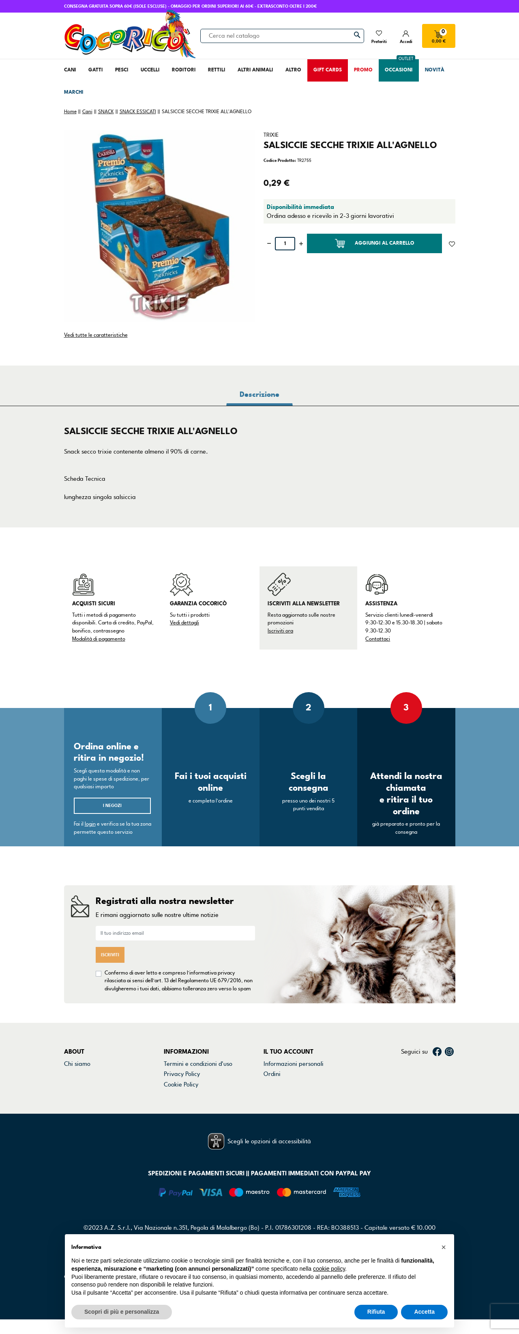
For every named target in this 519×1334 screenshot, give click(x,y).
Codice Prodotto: (280, 160)
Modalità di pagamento (98, 639)
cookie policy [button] (329, 1268)
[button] (443, 1247)
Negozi (73, 1084)
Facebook (437, 1051)
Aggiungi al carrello (374, 243)
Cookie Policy (181, 1084)
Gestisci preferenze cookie (199, 1115)
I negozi (112, 805)
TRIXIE (271, 135)
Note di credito (283, 1084)
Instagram (449, 1051)
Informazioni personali (294, 1064)
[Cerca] (282, 36)
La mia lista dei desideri (295, 1115)
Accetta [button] (424, 1311)
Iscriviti (110, 955)
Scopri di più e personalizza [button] (121, 1311)
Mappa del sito (184, 1105)
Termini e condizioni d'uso (198, 1064)
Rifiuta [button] (376, 1311)
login (90, 824)
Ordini (272, 1074)
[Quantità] (285, 243)
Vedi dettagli (184, 623)
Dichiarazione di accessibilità (202, 1094)
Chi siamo (77, 1064)
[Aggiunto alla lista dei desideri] (452, 243)
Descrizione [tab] (259, 394)
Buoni (271, 1105)
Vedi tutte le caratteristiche (96, 335)
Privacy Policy (182, 1074)
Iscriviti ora (280, 631)
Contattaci (377, 639)
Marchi (73, 1094)
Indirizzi (274, 1094)
